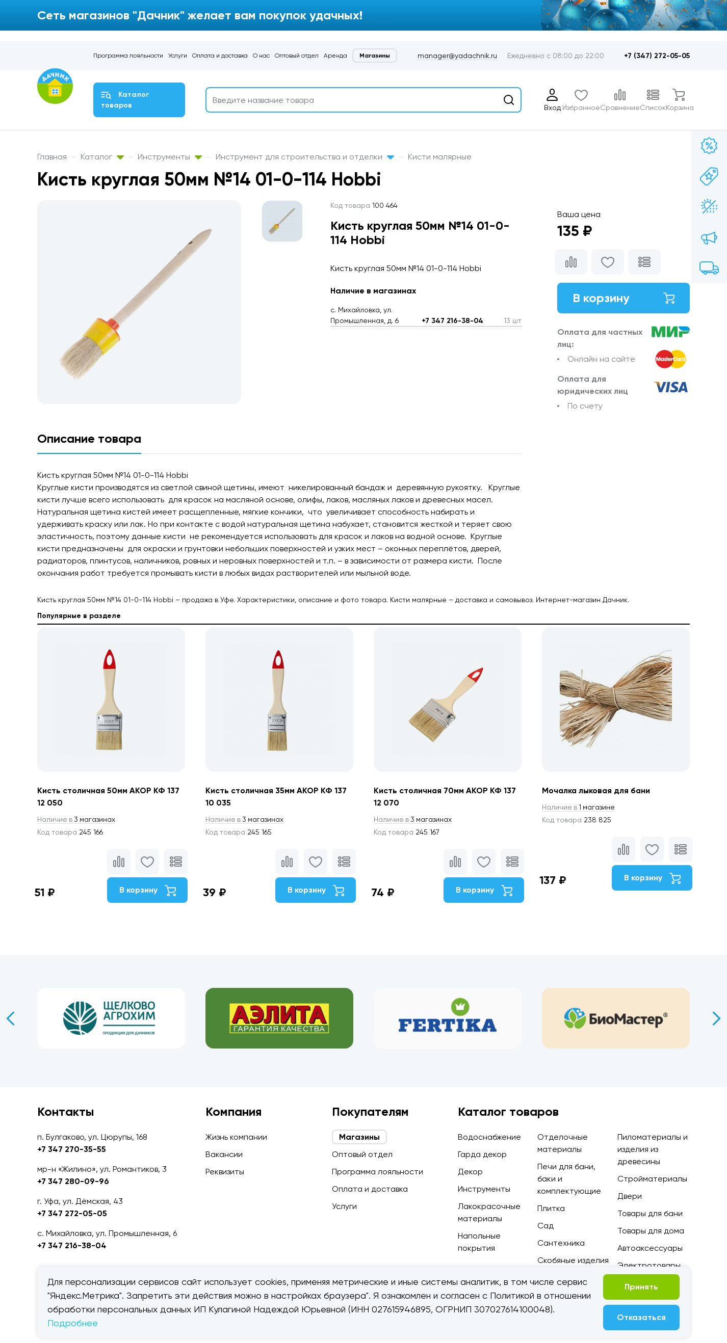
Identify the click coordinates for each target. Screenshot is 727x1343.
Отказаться (641, 1317)
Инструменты (170, 157)
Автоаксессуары (650, 1248)
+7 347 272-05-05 (72, 1213)
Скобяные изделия (573, 1260)
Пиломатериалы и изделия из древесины (652, 1149)
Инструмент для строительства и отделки (305, 157)
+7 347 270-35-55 (71, 1149)
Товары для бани (650, 1213)
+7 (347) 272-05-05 (657, 55)
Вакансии (224, 1154)
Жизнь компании (236, 1137)
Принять (641, 1287)
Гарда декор (482, 1154)
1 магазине (579, 807)
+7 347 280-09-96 (73, 1181)
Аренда (335, 55)
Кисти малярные (440, 157)
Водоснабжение (489, 1137)
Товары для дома (650, 1230)
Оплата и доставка (220, 55)
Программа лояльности (128, 55)
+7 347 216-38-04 (452, 320)
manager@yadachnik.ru (457, 55)
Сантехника (561, 1243)
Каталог (102, 157)
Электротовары (649, 1265)
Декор (470, 1171)
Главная (52, 157)
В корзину (623, 297)
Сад (545, 1225)
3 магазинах (77, 819)
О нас (261, 55)
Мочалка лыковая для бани (597, 790)
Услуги (177, 55)
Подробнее (72, 1323)
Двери (629, 1196)
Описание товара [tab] (89, 438)
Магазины (374, 55)
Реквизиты (224, 1171)
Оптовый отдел (297, 55)
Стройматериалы (652, 1179)
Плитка (551, 1208)
